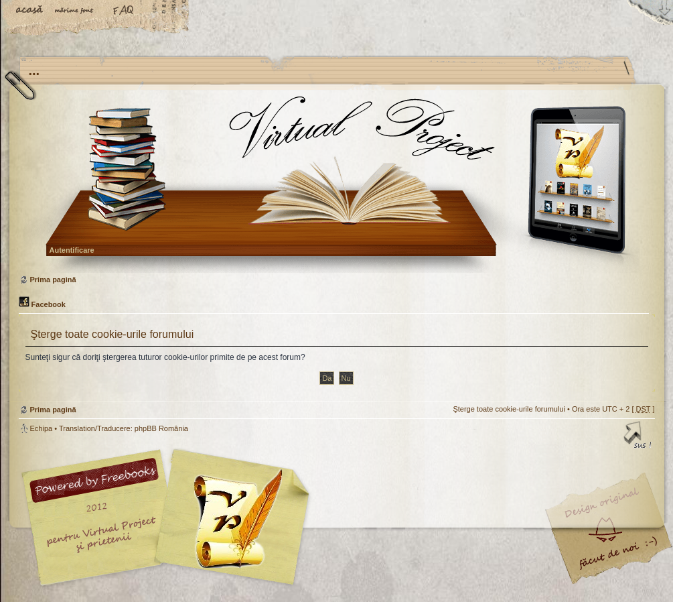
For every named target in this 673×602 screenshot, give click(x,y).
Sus (638, 437)
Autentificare (72, 250)
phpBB (169, 517)
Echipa (41, 428)
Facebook (42, 304)
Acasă (30, 11)
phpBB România (161, 428)
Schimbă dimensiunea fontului (77, 11)
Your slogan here (229, 519)
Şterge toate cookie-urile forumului (509, 409)
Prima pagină (335, 184)
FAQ (123, 11)
